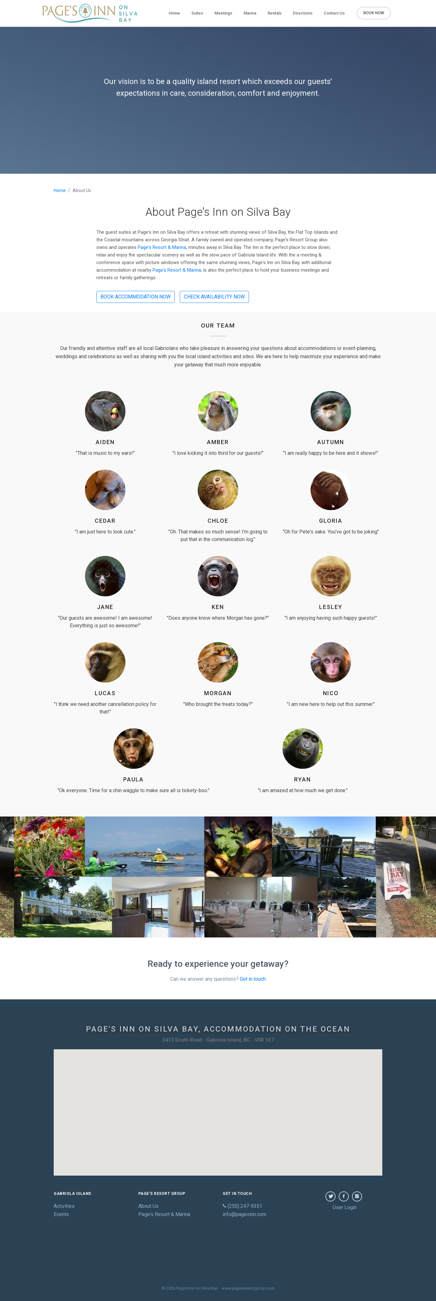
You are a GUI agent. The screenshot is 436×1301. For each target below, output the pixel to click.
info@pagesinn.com (244, 1214)
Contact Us (334, 13)
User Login (345, 1207)
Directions (302, 13)
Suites (197, 13)
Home (175, 12)
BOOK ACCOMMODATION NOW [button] (135, 297)
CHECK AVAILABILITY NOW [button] (214, 297)
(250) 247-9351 (242, 1206)
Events (61, 1214)
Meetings (223, 13)
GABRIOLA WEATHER (218, 1252)
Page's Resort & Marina (162, 247)
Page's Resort (164, 1214)
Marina (250, 13)
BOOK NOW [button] (373, 12)
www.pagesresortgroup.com (248, 1288)
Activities (64, 1206)
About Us (148, 1206)
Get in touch (253, 979)
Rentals (275, 13)
